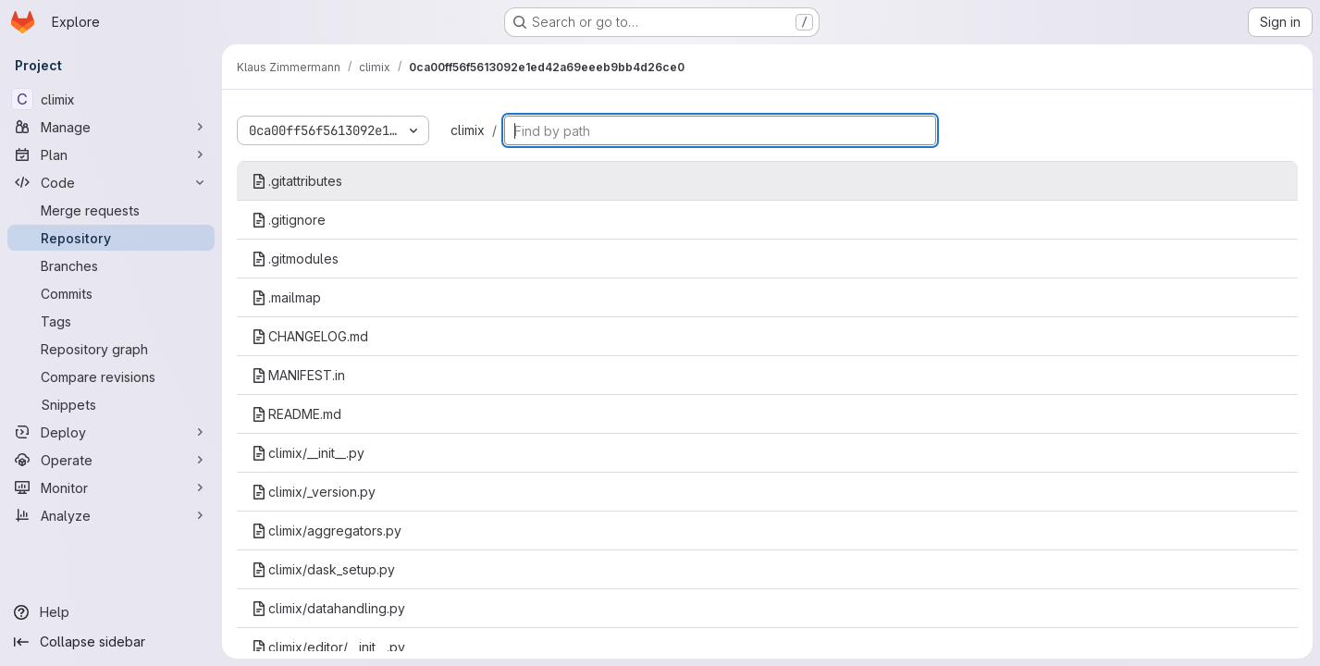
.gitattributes (297, 181)
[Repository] (111, 238)
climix (467, 130)
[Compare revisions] (111, 376)
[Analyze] (111, 515)
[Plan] (111, 154)
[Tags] (111, 321)
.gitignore (289, 220)
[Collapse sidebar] (111, 642)
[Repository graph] (111, 349)
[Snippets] (111, 404)
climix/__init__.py (308, 453)
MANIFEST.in (298, 375)
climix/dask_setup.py (323, 569)
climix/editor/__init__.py (328, 647)
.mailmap (286, 297)
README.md (296, 414)
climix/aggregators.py (326, 530)
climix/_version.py (314, 492)
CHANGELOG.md (310, 336)
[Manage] (111, 127)
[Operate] (111, 460)
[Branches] (111, 265)
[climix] (111, 99)
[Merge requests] (111, 210)
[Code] (111, 182)
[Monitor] (111, 487)
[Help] (111, 612)
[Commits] (111, 293)
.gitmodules (295, 258)
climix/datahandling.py (328, 608)
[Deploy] (111, 432)
